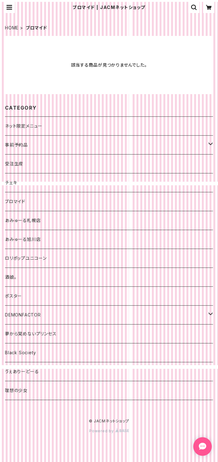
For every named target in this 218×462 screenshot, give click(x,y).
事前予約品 (16, 144)
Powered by (109, 431)
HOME (12, 27)
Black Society (20, 352)
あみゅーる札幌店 (23, 220)
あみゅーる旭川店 (23, 239)
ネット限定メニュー (23, 126)
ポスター (13, 296)
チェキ (11, 182)
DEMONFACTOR (23, 314)
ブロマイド (15, 201)
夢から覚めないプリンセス (31, 333)
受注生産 (14, 163)
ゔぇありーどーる (22, 371)
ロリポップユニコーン (26, 258)
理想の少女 (16, 390)
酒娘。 (10, 277)
